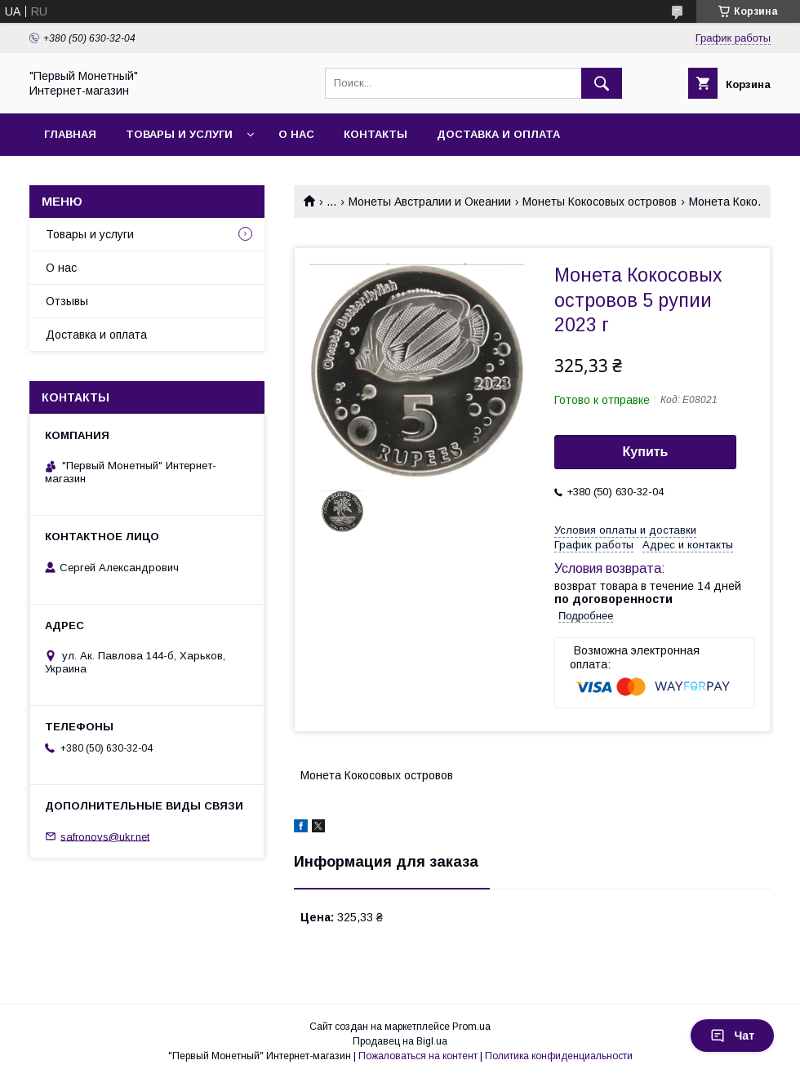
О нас (296, 134)
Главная (70, 134)
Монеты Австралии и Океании (430, 201)
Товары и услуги (179, 134)
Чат (732, 1035)
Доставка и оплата (498, 134)
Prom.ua (471, 1026)
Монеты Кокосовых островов (599, 201)
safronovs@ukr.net (104, 836)
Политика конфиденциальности (559, 1056)
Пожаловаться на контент (418, 1056)
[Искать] (601, 83)
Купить (646, 452)
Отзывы (67, 301)
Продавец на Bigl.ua (400, 1041)
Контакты (375, 134)
